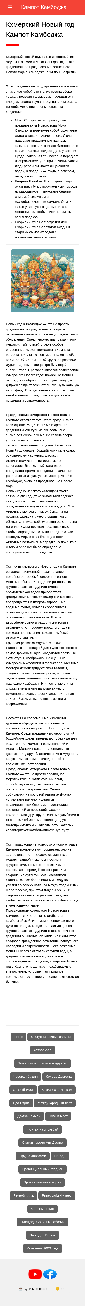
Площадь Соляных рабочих (42, 1222)
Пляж (18, 1037)
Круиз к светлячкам (57, 1089)
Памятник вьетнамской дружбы (42, 1063)
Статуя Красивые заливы (51, 1037)
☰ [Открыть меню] (9, 8)
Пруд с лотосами (32, 1156)
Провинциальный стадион (42, 1169)
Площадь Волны (42, 1235)
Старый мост (23, 1089)
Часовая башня (25, 1076)
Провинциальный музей (42, 1182)
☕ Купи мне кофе (33, 1289)
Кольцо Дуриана (59, 1076)
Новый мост (58, 1116)
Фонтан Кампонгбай (42, 1129)
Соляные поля (42, 1209)
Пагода (59, 1156)
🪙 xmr (61, 1289)
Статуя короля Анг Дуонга (42, 1142)
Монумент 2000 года (42, 1248)
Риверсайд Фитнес (57, 1195)
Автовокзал (43, 1050)
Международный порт (55, 1103)
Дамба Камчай (28, 1116)
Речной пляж (23, 1195)
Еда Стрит (21, 1103)
